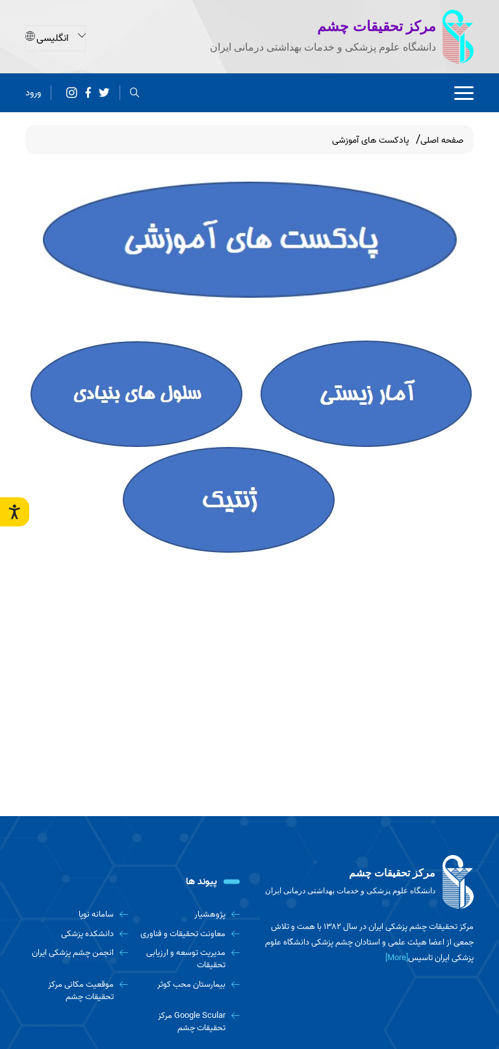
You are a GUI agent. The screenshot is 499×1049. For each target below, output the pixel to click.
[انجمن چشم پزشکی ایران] (76, 953)
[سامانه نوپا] (76, 914)
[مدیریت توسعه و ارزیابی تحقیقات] (189, 959)
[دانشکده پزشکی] (76, 934)
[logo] (366, 882)
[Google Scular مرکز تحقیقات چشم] (189, 1022)
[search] (135, 92)
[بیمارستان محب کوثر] (189, 984)
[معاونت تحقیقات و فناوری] (189, 934)
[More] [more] (396, 958)
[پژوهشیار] (189, 914)
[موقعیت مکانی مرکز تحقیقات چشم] (76, 991)
